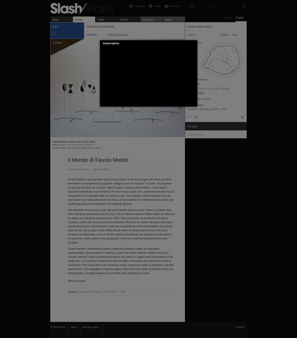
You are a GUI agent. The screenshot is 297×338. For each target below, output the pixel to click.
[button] (194, 43)
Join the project (90, 327)
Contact (240, 327)
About (73, 327)
